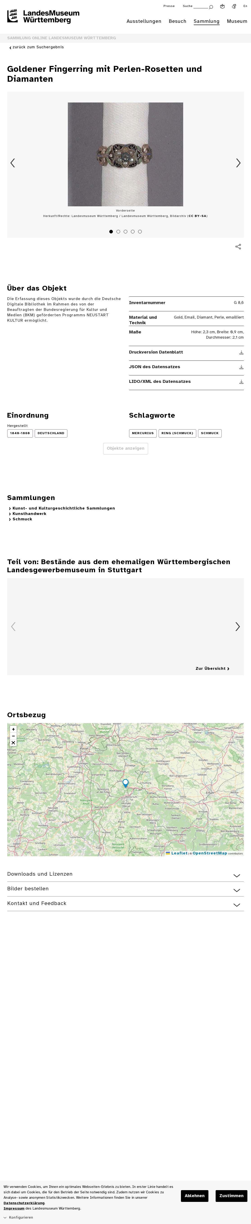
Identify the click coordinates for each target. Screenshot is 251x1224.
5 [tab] (140, 232)
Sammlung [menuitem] (207, 21)
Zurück (12, 163)
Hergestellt (17, 426)
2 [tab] (119, 232)
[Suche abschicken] (211, 6)
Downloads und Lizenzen (40, 874)
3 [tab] (126, 232)
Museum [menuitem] (237, 21)
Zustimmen (231, 1196)
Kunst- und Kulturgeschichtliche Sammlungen (64, 508)
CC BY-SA (197, 216)
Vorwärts (238, 163)
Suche (188, 6)
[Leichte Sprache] (222, 6)
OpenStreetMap (210, 853)
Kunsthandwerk (29, 514)
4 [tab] (133, 232)
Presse (169, 6)
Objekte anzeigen (125, 448)
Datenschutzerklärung (24, 1203)
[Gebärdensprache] (234, 6)
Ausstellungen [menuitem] (144, 21)
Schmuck (22, 519)
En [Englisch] (245, 6)
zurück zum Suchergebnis (38, 47)
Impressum (14, 1208)
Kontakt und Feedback (36, 903)
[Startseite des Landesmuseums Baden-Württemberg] (43, 19)
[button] (125, 784)
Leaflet (177, 853)
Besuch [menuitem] (178, 21)
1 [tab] (112, 232)
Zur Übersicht (211, 669)
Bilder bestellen (28, 889)
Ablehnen (195, 1196)
